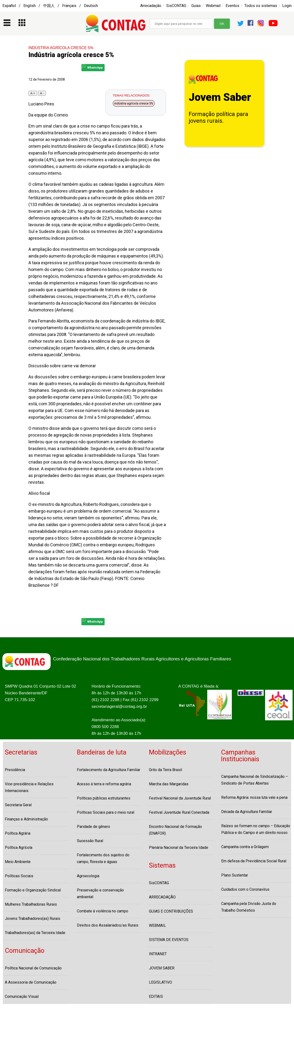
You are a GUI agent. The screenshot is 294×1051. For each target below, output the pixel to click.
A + (32, 93)
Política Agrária (17, 833)
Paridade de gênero (93, 826)
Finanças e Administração (26, 819)
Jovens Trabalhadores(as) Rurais (32, 918)
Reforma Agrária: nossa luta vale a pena (254, 797)
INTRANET (158, 954)
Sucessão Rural (90, 840)
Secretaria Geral (18, 805)
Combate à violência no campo (102, 911)
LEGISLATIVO (160, 982)
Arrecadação (150, 5)
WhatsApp (92, 66)
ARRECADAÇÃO (162, 897)
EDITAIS (156, 996)
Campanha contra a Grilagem (245, 847)
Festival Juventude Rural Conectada (179, 812)
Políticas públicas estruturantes (103, 798)
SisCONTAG (176, 5)
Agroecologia (88, 876)
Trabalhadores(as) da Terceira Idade (35, 932)
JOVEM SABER (161, 968)
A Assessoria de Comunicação (30, 982)
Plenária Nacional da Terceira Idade (178, 847)
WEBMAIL (157, 925)
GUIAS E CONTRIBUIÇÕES (171, 911)
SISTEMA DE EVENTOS (168, 939)
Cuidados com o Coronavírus (245, 889)
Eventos (232, 5)
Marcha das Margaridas (168, 784)
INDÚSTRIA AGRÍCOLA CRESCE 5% (60, 48)
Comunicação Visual (22, 996)
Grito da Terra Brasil (165, 769)
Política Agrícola (18, 847)
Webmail (213, 5)
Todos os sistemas (260, 5)
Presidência (15, 769)
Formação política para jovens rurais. (218, 117)
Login (287, 5)
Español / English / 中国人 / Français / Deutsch (50, 5)
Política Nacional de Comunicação (33, 968)
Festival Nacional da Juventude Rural (180, 798)
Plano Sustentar (234, 875)
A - (42, 93)
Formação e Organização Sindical (33, 890)
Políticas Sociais (19, 876)
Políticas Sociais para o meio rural (105, 812)
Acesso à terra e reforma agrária (104, 784)
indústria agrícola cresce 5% (133, 103)
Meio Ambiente (18, 861)
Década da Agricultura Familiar (246, 811)
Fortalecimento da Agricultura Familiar (108, 769)
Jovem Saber (220, 97)
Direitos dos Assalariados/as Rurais (107, 925)
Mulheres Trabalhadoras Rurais (31, 904)
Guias (196, 5)
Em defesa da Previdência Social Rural (253, 861)
